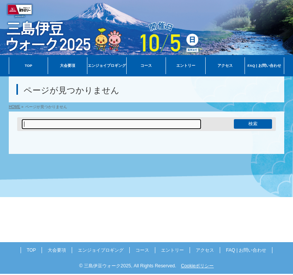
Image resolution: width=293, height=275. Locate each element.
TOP (31, 251)
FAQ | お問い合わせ (246, 251)
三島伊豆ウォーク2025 (107, 266)
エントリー (172, 251)
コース (142, 251)
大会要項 (57, 251)
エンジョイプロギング (101, 251)
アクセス (205, 251)
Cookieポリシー (197, 266)
